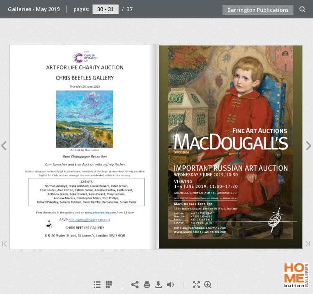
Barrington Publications (258, 9)
